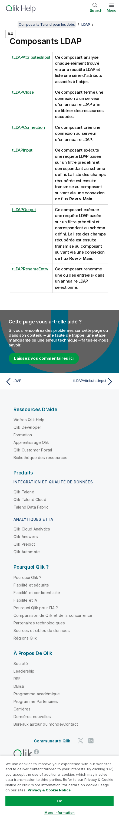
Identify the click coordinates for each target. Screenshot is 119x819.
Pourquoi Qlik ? (27, 577)
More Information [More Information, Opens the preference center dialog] (59, 812)
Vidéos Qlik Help (29, 419)
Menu (111, 10)
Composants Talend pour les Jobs (47, 24)
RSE (17, 678)
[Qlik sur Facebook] (36, 752)
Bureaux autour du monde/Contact (46, 724)
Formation (23, 435)
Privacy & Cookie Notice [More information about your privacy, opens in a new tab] (49, 790)
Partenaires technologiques (39, 623)
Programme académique (37, 694)
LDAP (85, 24)
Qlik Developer (27, 427)
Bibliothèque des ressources (40, 457)
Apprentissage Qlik (31, 442)
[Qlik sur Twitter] (81, 740)
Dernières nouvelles (32, 716)
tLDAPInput (22, 150)
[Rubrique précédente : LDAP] (31, 381)
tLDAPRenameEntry (30, 268)
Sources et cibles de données (42, 630)
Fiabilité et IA (25, 600)
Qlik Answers (26, 536)
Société (21, 663)
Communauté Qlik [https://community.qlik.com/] (52, 740)
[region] (59, 787)
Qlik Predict (24, 544)
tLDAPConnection (28, 127)
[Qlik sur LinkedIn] (91, 740)
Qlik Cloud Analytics (32, 529)
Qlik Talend (24, 492)
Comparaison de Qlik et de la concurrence (53, 615)
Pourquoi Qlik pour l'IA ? (36, 607)
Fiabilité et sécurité (31, 585)
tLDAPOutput (24, 209)
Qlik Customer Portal (33, 450)
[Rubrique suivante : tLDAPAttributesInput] (88, 381)
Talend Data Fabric (31, 507)
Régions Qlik (25, 638)
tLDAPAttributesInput (31, 57)
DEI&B (19, 686)
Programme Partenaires (36, 701)
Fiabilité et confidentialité (37, 592)
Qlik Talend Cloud (30, 499)
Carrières (22, 709)
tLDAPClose (23, 92)
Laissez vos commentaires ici (44, 358)
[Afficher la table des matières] (11, 24)
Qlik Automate (27, 551)
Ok (59, 801)
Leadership (24, 671)
